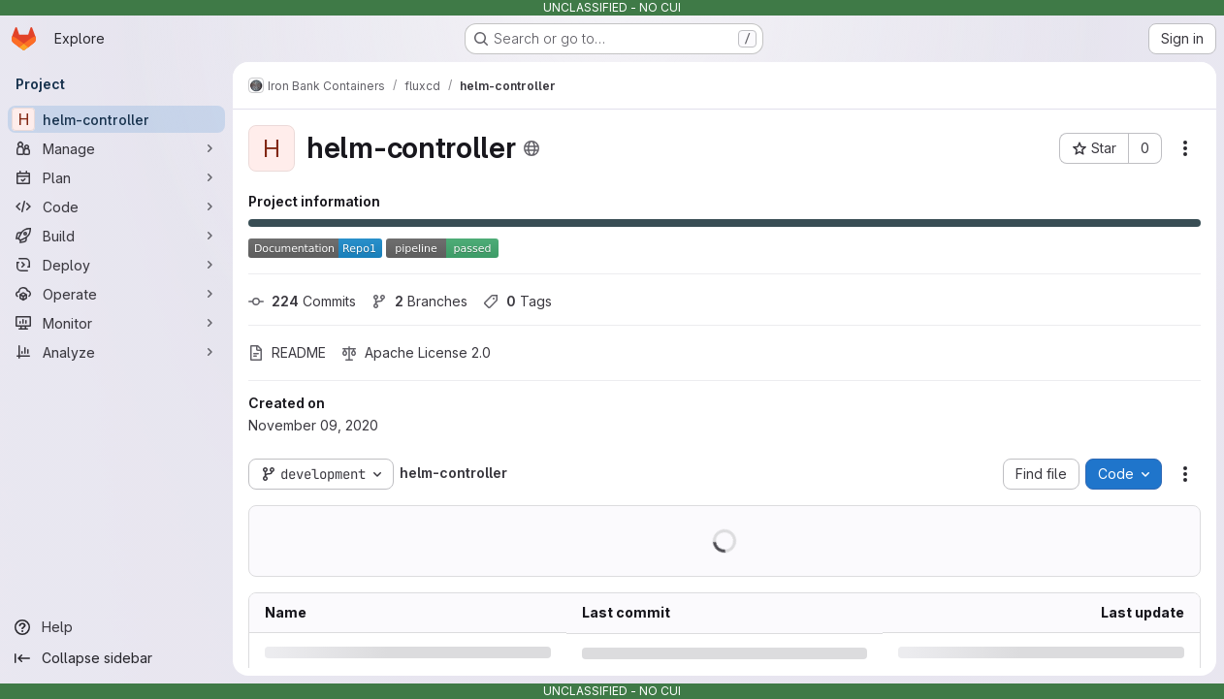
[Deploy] (116, 264)
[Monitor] (116, 322)
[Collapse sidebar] (116, 658)
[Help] (116, 627)
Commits (302, 301)
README (287, 352)
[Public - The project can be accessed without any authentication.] (531, 148)
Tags (517, 301)
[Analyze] (116, 351)
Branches (419, 301)
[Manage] (116, 148)
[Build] (116, 235)
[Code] (116, 206)
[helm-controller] (116, 119)
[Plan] (116, 177)
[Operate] (116, 293)
